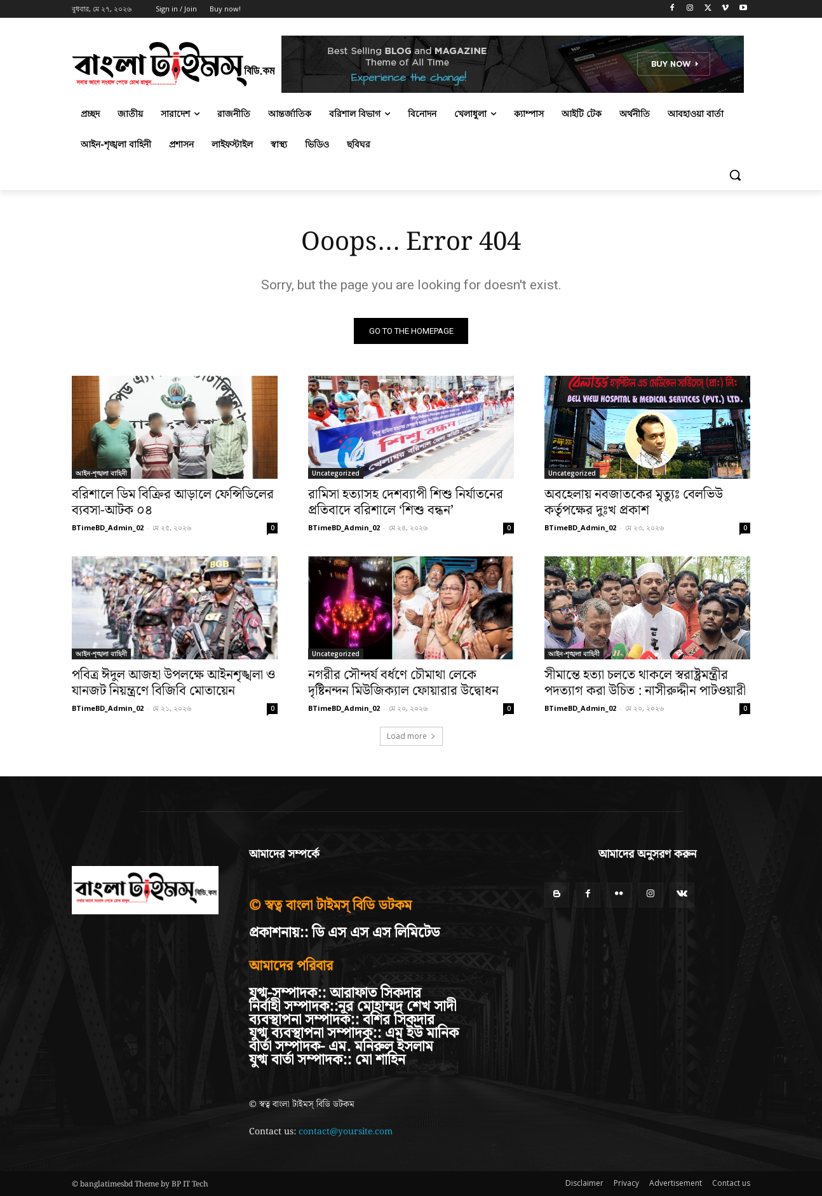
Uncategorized (336, 473)
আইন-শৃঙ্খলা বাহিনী (101, 473)
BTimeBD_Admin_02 (108, 527)
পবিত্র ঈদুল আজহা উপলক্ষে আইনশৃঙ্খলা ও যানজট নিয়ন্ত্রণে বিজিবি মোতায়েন (173, 683)
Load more (411, 736)
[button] (735, 175)
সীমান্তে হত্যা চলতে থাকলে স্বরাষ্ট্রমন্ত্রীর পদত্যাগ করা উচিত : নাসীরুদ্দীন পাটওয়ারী (645, 683)
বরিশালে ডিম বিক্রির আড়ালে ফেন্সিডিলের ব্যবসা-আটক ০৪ (173, 502)
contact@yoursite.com (346, 1132)
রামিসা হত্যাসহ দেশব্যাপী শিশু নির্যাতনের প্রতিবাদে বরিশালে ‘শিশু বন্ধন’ (405, 502)
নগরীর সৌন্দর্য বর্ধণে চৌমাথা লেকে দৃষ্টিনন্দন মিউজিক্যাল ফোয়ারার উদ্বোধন (403, 683)
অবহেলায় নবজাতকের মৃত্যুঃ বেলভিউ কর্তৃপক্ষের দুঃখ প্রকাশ (633, 502)
